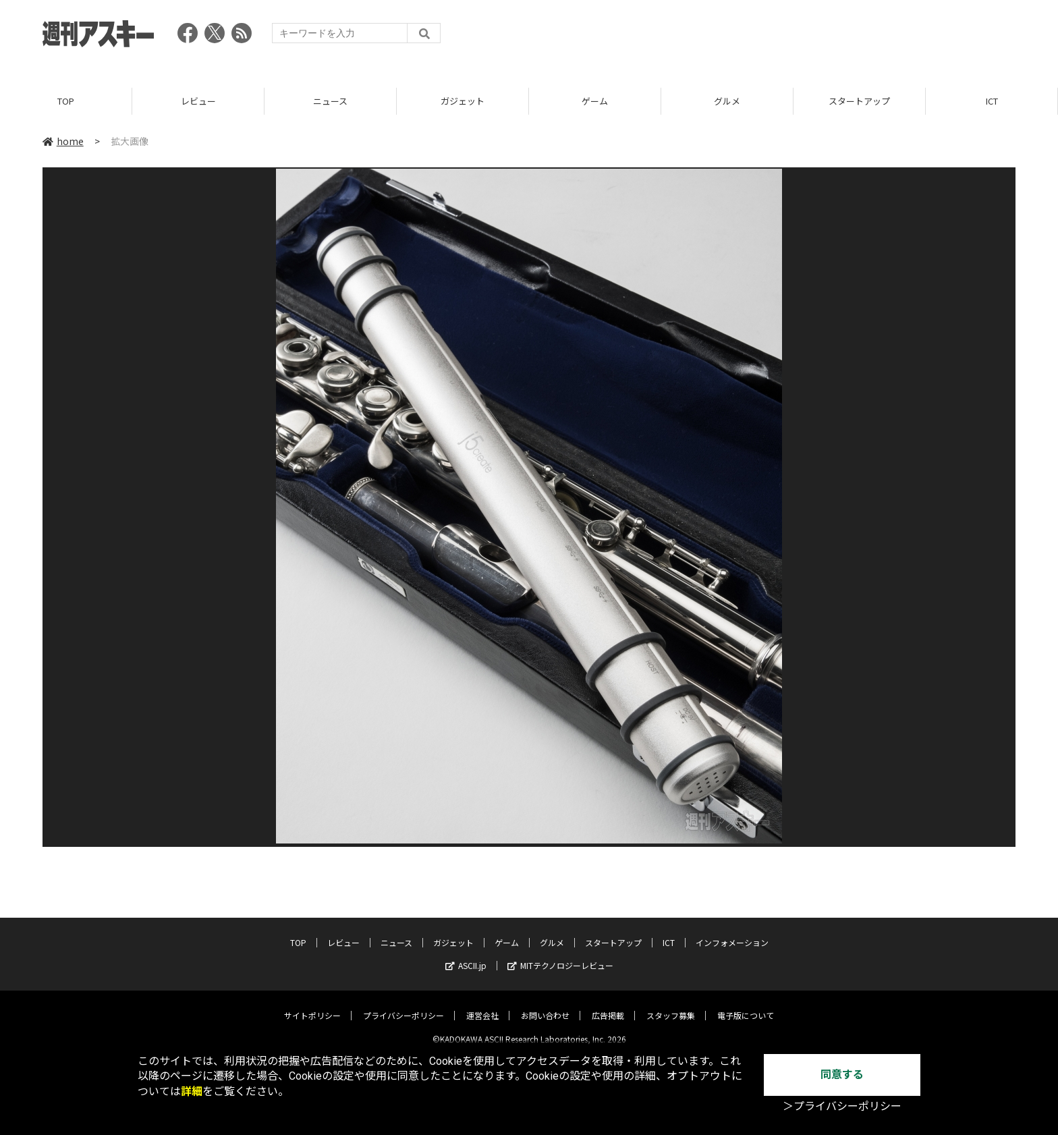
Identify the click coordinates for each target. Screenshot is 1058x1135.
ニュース (330, 100)
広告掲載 (608, 1005)
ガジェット (462, 100)
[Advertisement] (769, 37)
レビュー (198, 100)
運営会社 (482, 1005)
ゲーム (595, 100)
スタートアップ (859, 100)
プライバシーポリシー (403, 1005)
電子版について (745, 1005)
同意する (842, 1074)
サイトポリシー (312, 1005)
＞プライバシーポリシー (842, 1106)
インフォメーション (732, 932)
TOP (65, 100)
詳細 (191, 1091)
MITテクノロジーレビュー (560, 955)
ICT (992, 100)
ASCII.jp (465, 955)
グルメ (727, 100)
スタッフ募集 (670, 1005)
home (63, 141)
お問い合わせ (545, 1005)
